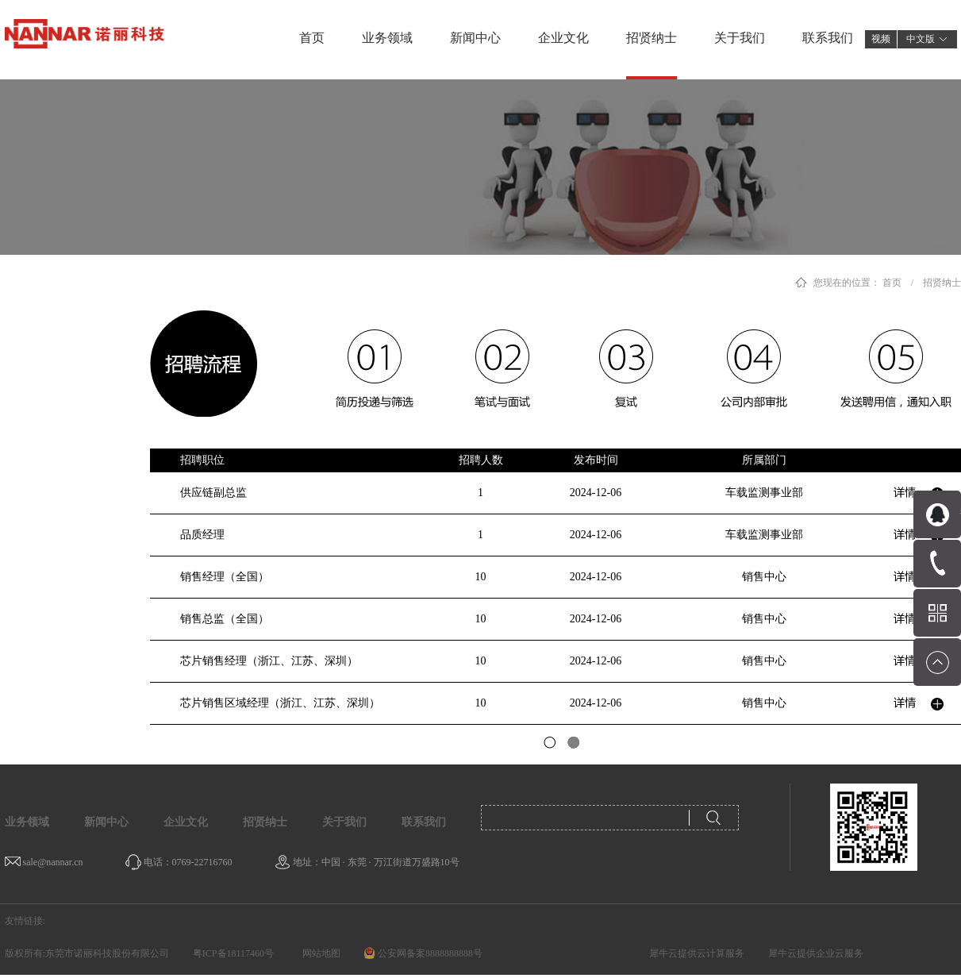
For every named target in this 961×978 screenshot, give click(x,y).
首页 (312, 37)
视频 (880, 38)
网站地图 (319, 953)
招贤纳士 (942, 282)
